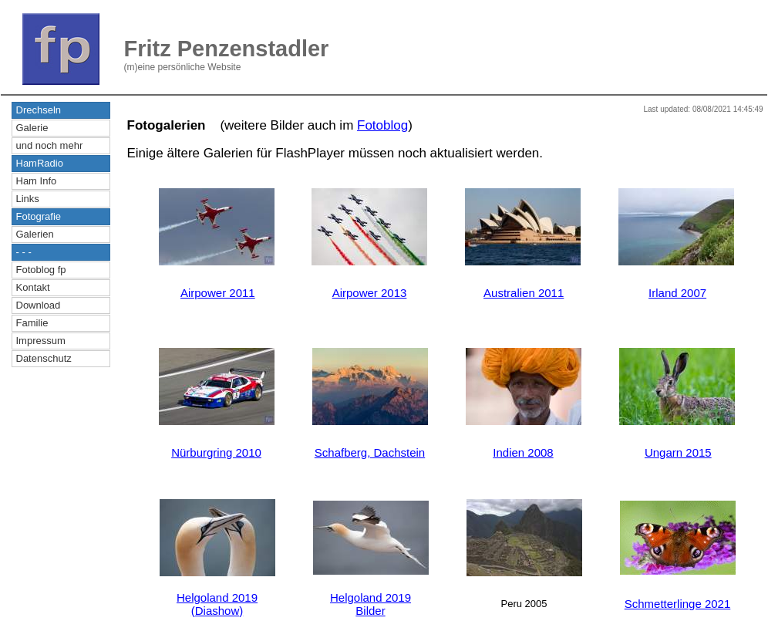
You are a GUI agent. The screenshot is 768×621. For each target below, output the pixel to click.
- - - (24, 252)
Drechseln (39, 110)
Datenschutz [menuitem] (44, 358)
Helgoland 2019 (217, 597)
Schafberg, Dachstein (370, 452)
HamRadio (39, 163)
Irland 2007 (677, 292)
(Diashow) (217, 610)
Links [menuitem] (27, 198)
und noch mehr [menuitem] (49, 145)
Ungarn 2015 (678, 452)
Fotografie (39, 216)
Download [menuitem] (38, 305)
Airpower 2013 (369, 292)
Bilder (370, 610)
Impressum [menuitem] (41, 340)
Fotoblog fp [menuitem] (41, 269)
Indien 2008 (523, 452)
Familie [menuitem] (32, 323)
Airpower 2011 (217, 292)
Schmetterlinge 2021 (678, 603)
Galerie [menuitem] (32, 127)
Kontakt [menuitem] (33, 287)
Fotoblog (382, 125)
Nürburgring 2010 (216, 452)
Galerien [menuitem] (35, 234)
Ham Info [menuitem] (36, 181)
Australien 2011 (523, 292)
